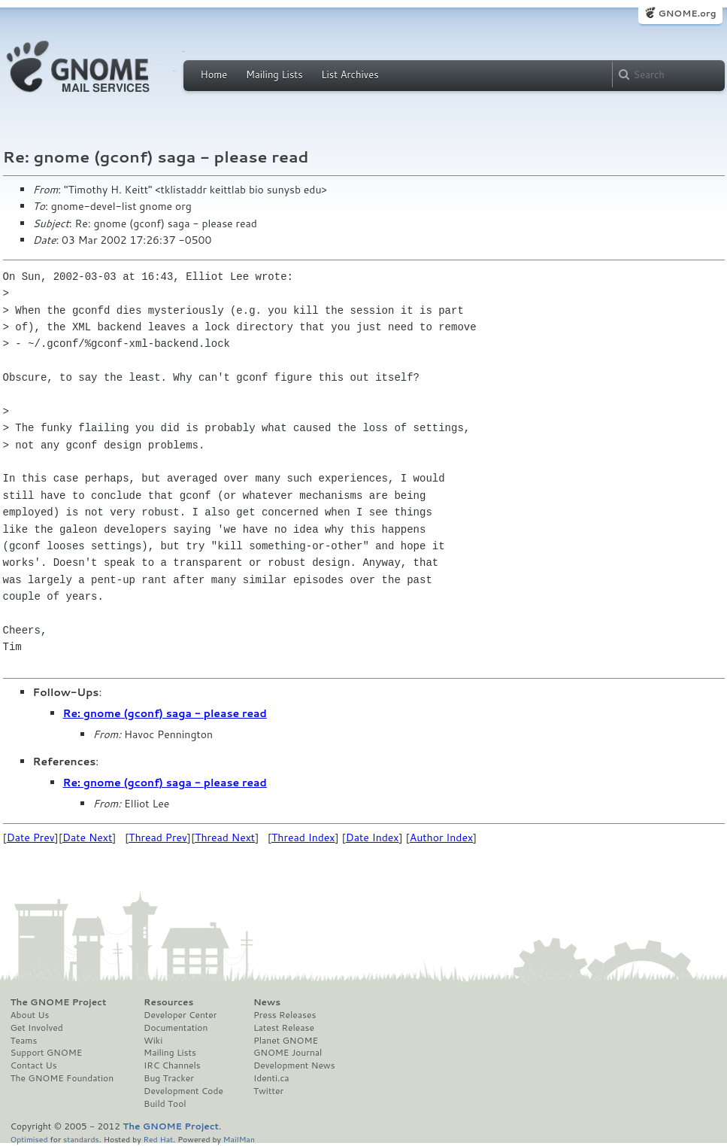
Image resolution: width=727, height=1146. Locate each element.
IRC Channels (172, 1065)
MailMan (239, 1138)
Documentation (175, 1028)
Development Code (183, 1091)
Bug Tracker (169, 1078)
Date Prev (31, 837)
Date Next (87, 837)
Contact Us (34, 1065)
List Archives (349, 74)
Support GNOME (47, 1053)
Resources (168, 1002)
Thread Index (303, 837)
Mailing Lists (274, 74)
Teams (24, 1041)
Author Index (441, 837)
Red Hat (158, 1138)
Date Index (372, 837)
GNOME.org (687, 13)
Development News (294, 1065)
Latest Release (283, 1028)
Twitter (268, 1091)
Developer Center (180, 1015)
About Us (30, 1015)
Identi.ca (271, 1078)
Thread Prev (158, 837)
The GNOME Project (59, 1002)
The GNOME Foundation (62, 1078)
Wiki (153, 1041)
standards (81, 1138)
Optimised (29, 1138)
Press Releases (284, 1015)
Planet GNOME (285, 1041)
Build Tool (165, 1104)
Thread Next (225, 837)
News (266, 1002)
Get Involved (37, 1028)
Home (214, 74)
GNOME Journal (288, 1053)
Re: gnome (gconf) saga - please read (165, 713)
